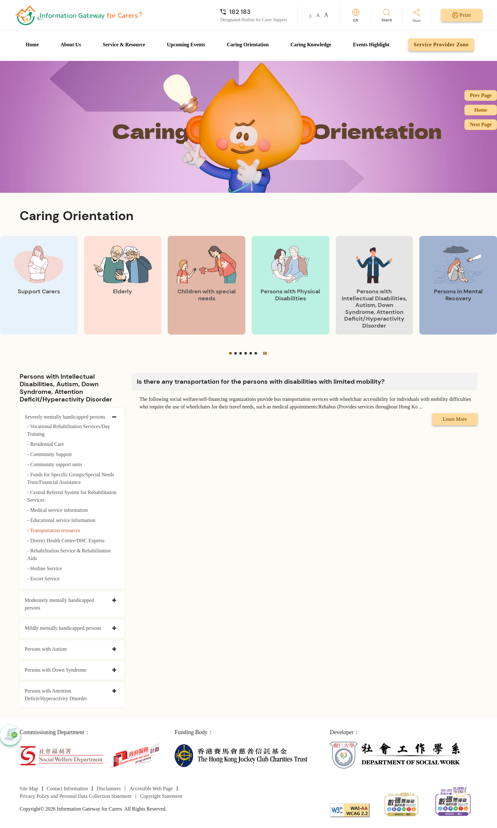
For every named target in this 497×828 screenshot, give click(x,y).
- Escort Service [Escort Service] (43, 578)
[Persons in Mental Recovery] (458, 285)
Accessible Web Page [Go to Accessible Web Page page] (151, 788)
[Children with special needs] (206, 285)
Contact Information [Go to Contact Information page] (67, 788)
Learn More (455, 419)
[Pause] (265, 353)
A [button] (310, 15)
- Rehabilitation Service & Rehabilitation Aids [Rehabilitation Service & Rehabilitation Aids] (69, 554)
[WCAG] (350, 809)
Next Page (481, 124)
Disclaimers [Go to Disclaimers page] (109, 788)
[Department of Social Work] (396, 755)
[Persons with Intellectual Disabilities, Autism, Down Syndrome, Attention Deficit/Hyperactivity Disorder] (374, 285)
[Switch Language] (355, 15)
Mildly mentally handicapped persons (63, 628)
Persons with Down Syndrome (56, 670)
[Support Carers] (39, 285)
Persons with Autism (46, 649)
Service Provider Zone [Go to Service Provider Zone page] (441, 44)
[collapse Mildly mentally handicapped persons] (114, 628)
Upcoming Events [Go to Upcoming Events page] (186, 44)
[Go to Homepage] (78, 15)
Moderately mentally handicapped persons (59, 603)
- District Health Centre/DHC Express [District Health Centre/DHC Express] (66, 540)
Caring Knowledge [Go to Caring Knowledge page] (310, 44)
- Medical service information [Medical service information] (57, 510)
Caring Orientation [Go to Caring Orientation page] (248, 44)
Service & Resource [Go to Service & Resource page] (124, 44)
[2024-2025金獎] (401, 803)
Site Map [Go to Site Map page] (29, 788)
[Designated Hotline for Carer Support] (253, 11)
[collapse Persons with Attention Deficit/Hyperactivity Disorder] (114, 691)
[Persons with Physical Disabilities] (290, 285)
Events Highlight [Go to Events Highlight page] (371, 44)
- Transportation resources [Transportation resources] (53, 530)
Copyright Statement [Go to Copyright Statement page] (161, 796)
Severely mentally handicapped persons (65, 417)
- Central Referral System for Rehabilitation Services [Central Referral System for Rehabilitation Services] (71, 496)
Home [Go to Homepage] (32, 44)
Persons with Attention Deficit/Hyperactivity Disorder (56, 694)
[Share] (416, 16)
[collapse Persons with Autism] (114, 649)
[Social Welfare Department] (62, 755)
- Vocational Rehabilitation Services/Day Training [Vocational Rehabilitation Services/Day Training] (68, 430)
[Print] (461, 15)
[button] (230, 353)
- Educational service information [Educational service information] (61, 520)
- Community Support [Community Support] (49, 454)
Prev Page (481, 95)
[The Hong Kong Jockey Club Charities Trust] (241, 755)
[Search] (386, 15)
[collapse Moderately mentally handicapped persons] (114, 601)
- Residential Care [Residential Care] (45, 444)
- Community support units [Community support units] (54, 464)
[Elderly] (123, 285)
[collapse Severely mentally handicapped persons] (114, 417)
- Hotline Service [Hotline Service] (44, 568)
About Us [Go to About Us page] (71, 44)
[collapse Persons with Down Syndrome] (114, 670)
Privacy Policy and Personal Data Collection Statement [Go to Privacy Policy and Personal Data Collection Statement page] (76, 796)
